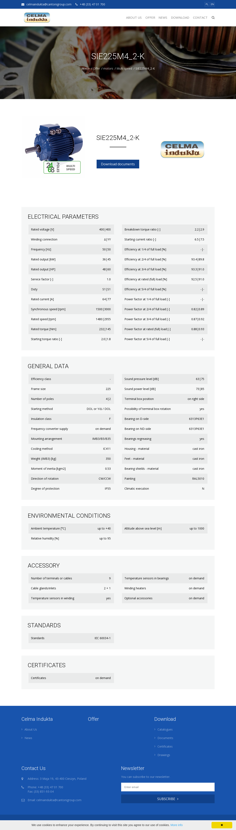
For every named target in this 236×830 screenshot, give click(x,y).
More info (177, 825)
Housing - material (136, 449)
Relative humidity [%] (45, 538)
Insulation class (41, 419)
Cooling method (42, 449)
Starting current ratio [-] (140, 239)
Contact (200, 17)
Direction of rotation (45, 479)
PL (207, 4)
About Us (134, 17)
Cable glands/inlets (43, 588)
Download (180, 17)
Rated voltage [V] (42, 229)
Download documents (118, 164)
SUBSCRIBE (167, 799)
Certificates (38, 678)
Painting (129, 479)
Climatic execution (136, 488)
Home (85, 68)
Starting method (42, 409)
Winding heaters (135, 588)
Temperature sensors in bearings (146, 578)
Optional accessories (138, 598)
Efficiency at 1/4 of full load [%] (145, 249)
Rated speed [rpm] (43, 319)
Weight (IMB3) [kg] (43, 459)
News (163, 17)
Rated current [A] (42, 299)
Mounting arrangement (46, 439)
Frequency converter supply (49, 429)
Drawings (163, 755)
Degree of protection (45, 488)
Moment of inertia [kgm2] (48, 469)
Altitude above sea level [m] (143, 528)
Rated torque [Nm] (43, 329)
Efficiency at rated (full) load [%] (145, 279)
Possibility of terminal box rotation (147, 409)
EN (212, 4)
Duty (34, 289)
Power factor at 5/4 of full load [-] (147, 339)
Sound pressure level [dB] (141, 379)
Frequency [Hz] (41, 249)
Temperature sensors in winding (52, 598)
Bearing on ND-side (137, 429)
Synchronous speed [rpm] (48, 309)
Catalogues (165, 729)
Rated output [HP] (43, 269)
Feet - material (134, 459)
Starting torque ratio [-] (46, 339)
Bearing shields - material (141, 469)
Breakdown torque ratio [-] (142, 229)
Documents (165, 738)
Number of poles (42, 399)
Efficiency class (41, 379)
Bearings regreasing (137, 439)
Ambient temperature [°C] (48, 528)
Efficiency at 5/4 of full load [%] (145, 289)
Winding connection (44, 239)
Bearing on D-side (136, 419)
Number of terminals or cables (51, 578)
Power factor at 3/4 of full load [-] (147, 319)
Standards (37, 638)
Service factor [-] (42, 279)
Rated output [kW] (43, 259)
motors (108, 68)
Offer (150, 17)
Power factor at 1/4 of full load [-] (147, 299)
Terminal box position (139, 399)
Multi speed (124, 68)
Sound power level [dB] (140, 389)
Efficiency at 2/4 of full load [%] (145, 259)
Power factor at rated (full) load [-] (147, 329)
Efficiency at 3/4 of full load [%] (145, 269)
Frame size (38, 389)
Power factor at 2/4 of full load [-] (147, 309)
